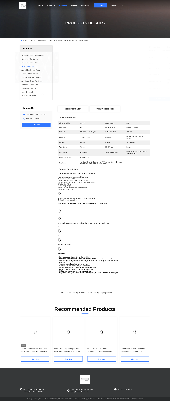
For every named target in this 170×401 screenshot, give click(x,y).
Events (74, 5)
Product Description (105, 109)
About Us (51, 5)
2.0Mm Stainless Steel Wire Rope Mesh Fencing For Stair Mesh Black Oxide (34, 350)
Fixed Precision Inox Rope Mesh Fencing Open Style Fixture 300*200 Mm (135, 350)
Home (40, 5)
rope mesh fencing (70, 293)
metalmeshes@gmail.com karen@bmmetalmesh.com (47, 114)
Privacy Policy (38, 399)
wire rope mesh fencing (89, 293)
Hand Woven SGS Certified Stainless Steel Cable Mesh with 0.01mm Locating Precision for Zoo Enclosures (100, 350)
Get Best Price (116, 99)
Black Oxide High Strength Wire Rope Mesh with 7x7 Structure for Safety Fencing (67, 350)
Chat (101, 5)
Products (63, 5)
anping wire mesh (107, 293)
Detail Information (73, 109)
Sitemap (29, 399)
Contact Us (85, 5)
